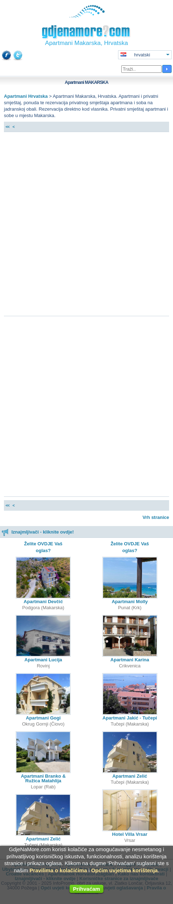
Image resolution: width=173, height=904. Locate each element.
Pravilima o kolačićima (58, 870)
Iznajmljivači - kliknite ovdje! (37, 532)
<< (7, 127)
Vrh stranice (156, 517)
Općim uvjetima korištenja (124, 870)
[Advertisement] (86, 225)
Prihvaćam (86, 889)
